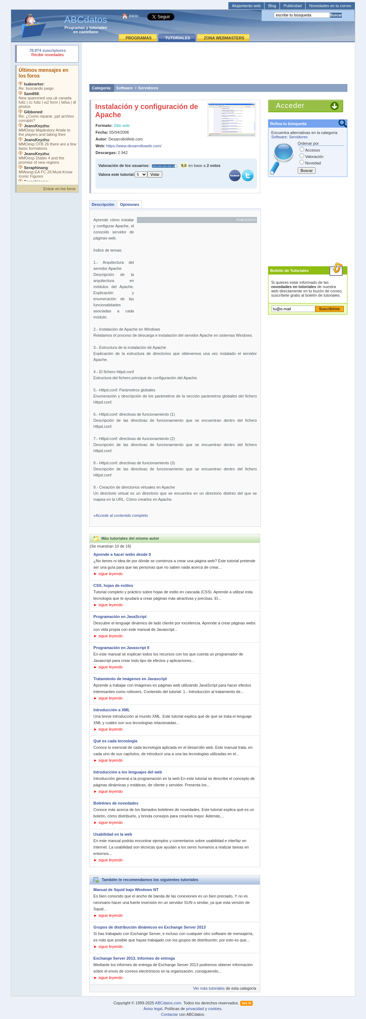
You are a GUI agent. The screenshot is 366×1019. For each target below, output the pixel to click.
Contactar (169, 1014)
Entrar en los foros (59, 189)
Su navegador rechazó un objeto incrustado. (47, 53)
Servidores (148, 88)
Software (124, 88)
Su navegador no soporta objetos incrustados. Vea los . (47, 123)
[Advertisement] (218, 63)
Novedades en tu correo (330, 6)
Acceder (290, 105)
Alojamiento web (246, 6)
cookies (214, 1008)
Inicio (133, 16)
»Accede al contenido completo (120, 515)
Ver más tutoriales (209, 988)
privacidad (195, 1008)
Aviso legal (152, 1008)
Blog (272, 6)
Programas (74, 27)
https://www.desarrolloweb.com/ (134, 146)
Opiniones (129, 204)
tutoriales (98, 27)
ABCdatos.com (168, 1003)
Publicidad (292, 6)
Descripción (103, 204)
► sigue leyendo (108, 574)
